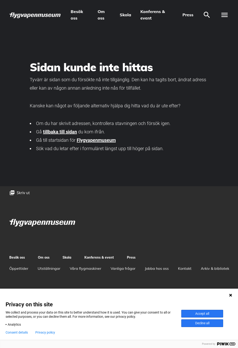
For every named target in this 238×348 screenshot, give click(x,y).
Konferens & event (152, 15)
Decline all (202, 323)
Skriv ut (23, 192)
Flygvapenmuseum (96, 140)
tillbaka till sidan (60, 132)
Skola (125, 14)
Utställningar (49, 268)
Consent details (17, 332)
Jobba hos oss (157, 268)
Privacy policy (45, 332)
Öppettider (18, 268)
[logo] (35, 15)
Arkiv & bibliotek (215, 268)
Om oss (101, 15)
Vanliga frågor (123, 268)
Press (187, 14)
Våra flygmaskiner (85, 268)
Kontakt (185, 268)
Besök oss (77, 15)
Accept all (202, 313)
